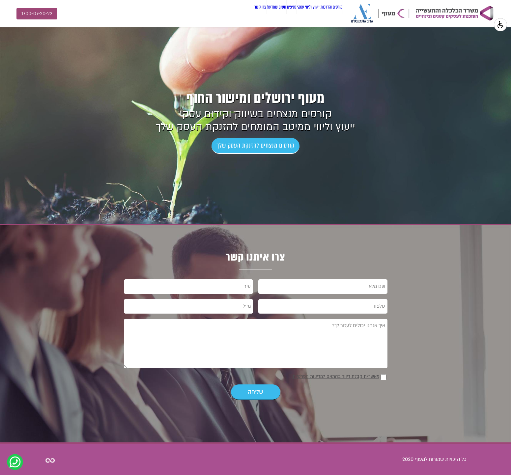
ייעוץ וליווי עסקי (281, 13)
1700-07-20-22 (36, 13)
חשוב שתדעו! (220, 13)
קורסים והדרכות (322, 13)
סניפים (249, 13)
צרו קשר (189, 13)
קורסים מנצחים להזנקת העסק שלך (255, 145)
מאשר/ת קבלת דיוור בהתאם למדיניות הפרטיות (336, 376)
